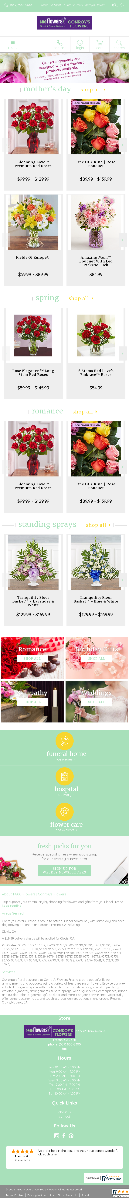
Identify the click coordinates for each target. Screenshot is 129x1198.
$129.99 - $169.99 (33, 614)
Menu (13, 47)
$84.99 (96, 274)
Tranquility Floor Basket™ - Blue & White (96, 599)
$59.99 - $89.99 (33, 274)
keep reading (12, 906)
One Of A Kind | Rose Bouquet (95, 164)
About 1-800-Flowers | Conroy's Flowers (34, 894)
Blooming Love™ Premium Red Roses (33, 164)
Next (123, 145)
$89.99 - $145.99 (33, 388)
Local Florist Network (63, 1195)
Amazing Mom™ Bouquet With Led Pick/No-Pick (96, 261)
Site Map (86, 1195)
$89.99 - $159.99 (96, 179)
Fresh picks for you (64, 851)
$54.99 (96, 388)
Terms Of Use (14, 1195)
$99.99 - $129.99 (33, 179)
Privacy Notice (36, 1195)
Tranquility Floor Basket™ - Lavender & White (33, 601)
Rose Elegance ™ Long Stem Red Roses (33, 373)
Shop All (91, 90)
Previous (6, 145)
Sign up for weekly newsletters (64, 870)
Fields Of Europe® (33, 257)
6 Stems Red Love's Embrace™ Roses (96, 373)
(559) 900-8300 (21, 5)
